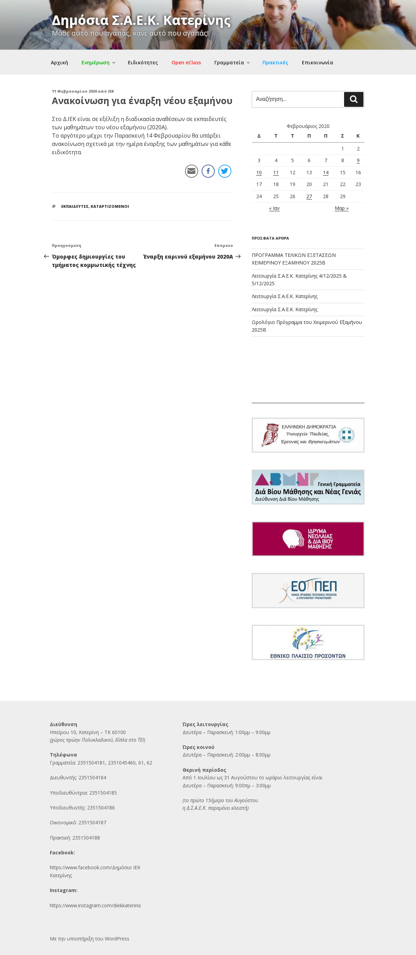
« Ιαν (274, 208)
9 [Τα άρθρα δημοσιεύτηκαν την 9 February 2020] (358, 160)
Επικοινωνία (317, 62)
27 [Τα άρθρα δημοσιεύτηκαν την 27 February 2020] (309, 196)
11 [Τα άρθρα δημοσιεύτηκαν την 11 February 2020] (276, 172)
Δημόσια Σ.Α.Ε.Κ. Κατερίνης (141, 20)
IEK (111, 91)
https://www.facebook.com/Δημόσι (89, 867)
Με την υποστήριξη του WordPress (89, 938)
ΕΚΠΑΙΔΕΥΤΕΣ (75, 206)
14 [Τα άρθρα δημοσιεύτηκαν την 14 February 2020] (326, 172)
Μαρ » (342, 208)
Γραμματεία (232, 62)
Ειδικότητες (143, 62)
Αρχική (59, 62)
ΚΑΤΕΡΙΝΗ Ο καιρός (308, 377)
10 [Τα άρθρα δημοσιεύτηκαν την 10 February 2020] (259, 172)
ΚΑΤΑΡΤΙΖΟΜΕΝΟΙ (110, 206)
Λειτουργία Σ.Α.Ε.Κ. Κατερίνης (284, 296)
